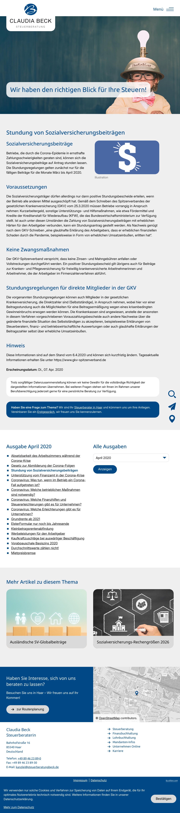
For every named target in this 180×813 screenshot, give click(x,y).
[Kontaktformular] (172, 406)
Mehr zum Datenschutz (19, 807)
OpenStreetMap (109, 718)
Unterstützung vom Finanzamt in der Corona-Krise (47, 475)
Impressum (80, 780)
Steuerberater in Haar (88, 407)
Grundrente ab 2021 (25, 519)
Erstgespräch (46, 412)
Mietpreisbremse (23, 553)
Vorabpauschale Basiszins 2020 (34, 543)
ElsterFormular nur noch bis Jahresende (40, 524)
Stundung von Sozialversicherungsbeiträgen (44, 470)
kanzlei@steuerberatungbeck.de (37, 767)
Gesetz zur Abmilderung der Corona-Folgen (43, 466)
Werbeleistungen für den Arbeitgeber (38, 534)
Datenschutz (99, 780)
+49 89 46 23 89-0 (29, 758)
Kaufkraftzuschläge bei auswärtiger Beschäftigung (47, 538)
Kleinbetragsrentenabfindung (32, 529)
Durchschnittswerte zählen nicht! (35, 548)
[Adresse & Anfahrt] (172, 419)
